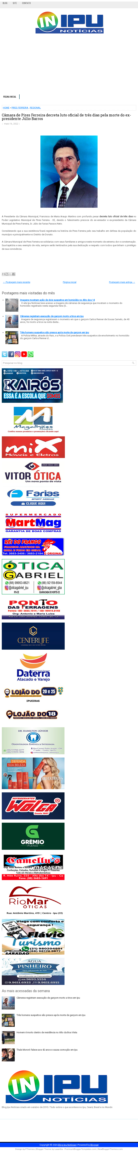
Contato (26, 3)
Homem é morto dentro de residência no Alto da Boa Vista (47, 1032)
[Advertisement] (69, 65)
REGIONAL (35, 107)
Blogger (94, 1145)
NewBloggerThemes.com (110, 1149)
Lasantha (58, 1149)
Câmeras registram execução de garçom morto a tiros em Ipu (52, 316)
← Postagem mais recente (16, 282)
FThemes (29, 1149)
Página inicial (9, 96)
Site (15, 3)
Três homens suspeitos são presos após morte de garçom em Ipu (54, 332)
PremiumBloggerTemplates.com (80, 1149)
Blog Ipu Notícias (67, 1145)
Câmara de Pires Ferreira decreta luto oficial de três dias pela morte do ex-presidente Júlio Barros (66, 116)
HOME (6, 107)
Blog (5, 3)
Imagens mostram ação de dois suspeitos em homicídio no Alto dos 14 (57, 300)
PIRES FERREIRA (20, 107)
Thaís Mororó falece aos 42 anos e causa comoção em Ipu (47, 1049)
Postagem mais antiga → (122, 282)
